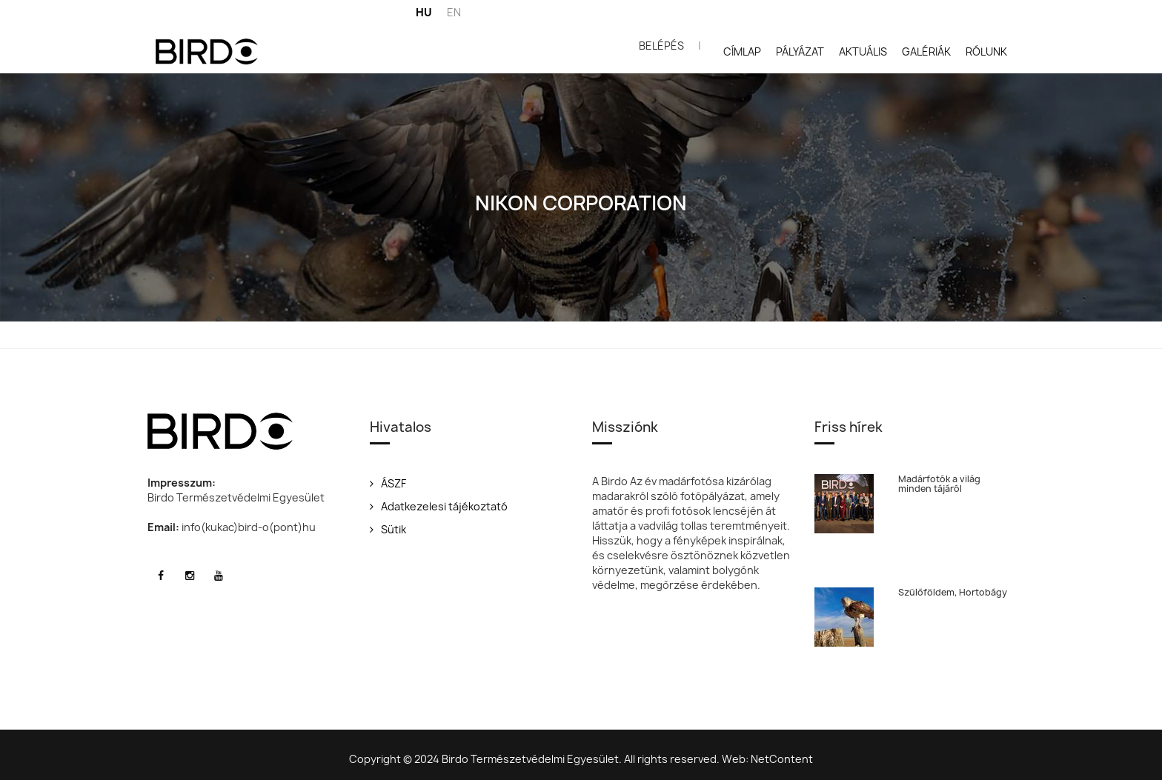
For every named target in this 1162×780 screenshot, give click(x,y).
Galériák (926, 51)
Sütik (388, 529)
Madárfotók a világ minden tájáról (944, 484)
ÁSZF (388, 483)
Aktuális (863, 51)
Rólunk (986, 51)
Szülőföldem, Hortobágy (957, 587)
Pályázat (800, 51)
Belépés (661, 46)
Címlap (742, 51)
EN (454, 12)
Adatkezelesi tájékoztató (439, 506)
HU (424, 12)
